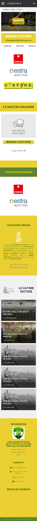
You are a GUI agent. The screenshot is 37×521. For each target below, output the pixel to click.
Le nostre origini (18, 225)
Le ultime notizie (26, 289)
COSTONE (6, 9)
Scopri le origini (18, 266)
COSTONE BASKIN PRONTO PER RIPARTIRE (15, 335)
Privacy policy (9, 519)
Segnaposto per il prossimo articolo (15, 357)
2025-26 (7, 46)
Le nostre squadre (18, 107)
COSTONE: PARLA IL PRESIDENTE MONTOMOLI (16, 312)
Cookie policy (19, 519)
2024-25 (19, 46)
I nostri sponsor (18, 172)
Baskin (13, 9)
